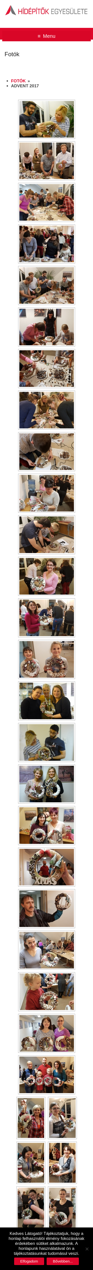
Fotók (18, 81)
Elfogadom (29, 1261)
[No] (86, 1248)
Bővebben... (63, 1261)
